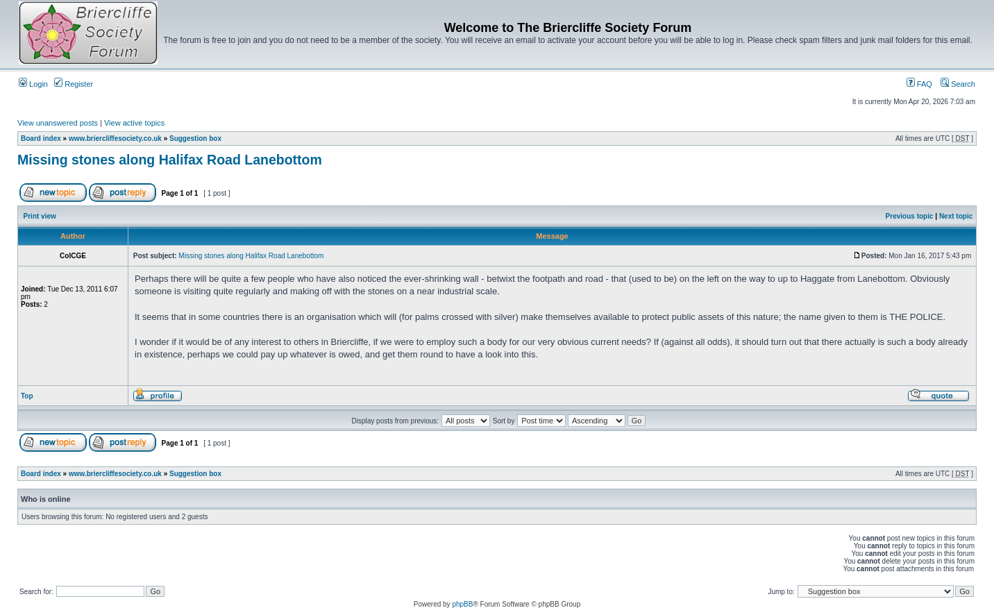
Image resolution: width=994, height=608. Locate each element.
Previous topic (910, 216)
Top (27, 396)
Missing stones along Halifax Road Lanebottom (169, 159)
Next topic (955, 216)
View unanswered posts (57, 123)
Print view (40, 216)
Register (73, 84)
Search (958, 84)
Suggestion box (195, 138)
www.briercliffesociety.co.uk (115, 138)
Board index (41, 138)
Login (33, 84)
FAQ (919, 84)
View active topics (134, 123)
